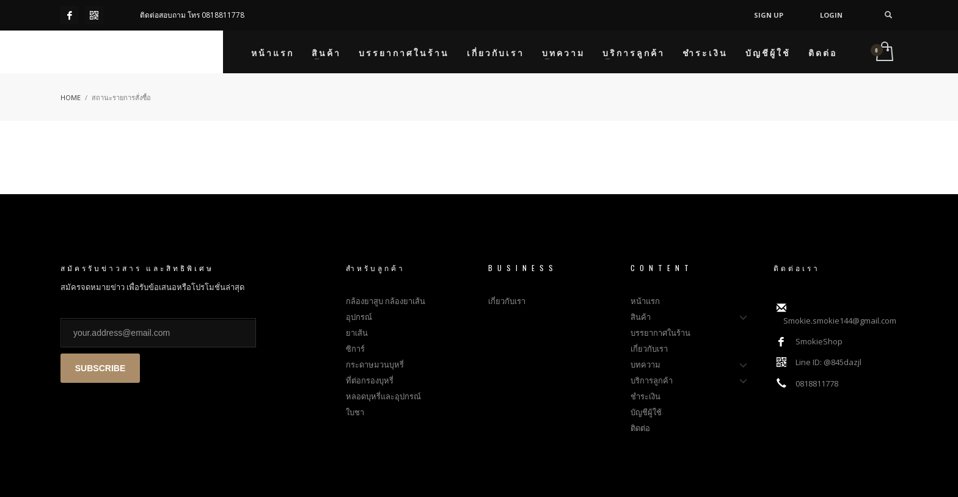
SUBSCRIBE (100, 368)
